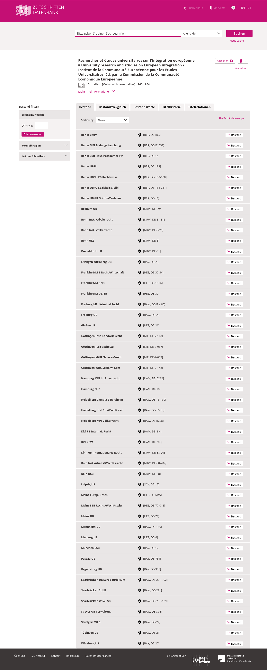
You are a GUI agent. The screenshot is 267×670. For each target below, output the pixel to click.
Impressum (73, 655)
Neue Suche (235, 40)
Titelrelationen (199, 107)
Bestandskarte (144, 107)
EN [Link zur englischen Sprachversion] (243, 7)
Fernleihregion (44, 145)
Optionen (225, 61)
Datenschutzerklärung (98, 655)
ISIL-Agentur (38, 655)
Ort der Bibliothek (44, 156)
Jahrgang (27, 125)
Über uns (19, 655)
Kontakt (55, 655)
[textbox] (128, 33)
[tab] (85, 107)
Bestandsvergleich (112, 107)
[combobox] (201, 33)
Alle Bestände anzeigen (232, 118)
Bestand (85, 107)
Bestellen (240, 68)
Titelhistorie (171, 107)
